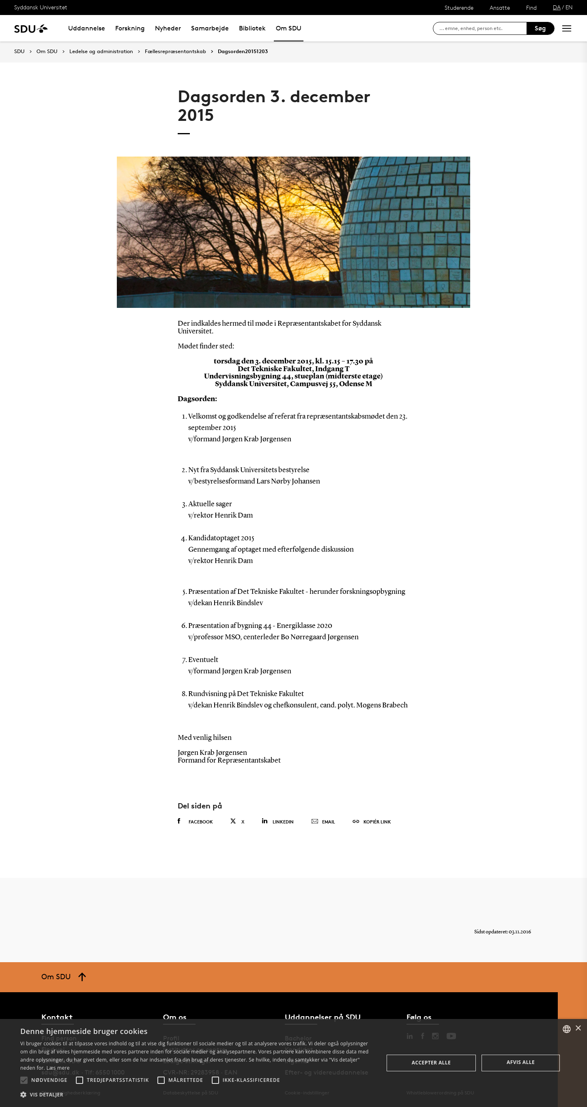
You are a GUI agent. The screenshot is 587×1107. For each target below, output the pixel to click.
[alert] (293, 1063)
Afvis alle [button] (521, 1062)
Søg (540, 28)
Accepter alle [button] (431, 1062)
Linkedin (278, 821)
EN (569, 7)
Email (323, 822)
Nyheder (168, 28)
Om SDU (288, 28)
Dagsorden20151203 (243, 51)
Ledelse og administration (101, 51)
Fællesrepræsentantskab (175, 51)
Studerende (459, 7)
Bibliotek (252, 28)
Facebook (195, 821)
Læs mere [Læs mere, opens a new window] (57, 1067)
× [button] (578, 1028)
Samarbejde (210, 28)
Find (531, 7)
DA (557, 7)
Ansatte (500, 7)
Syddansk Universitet (40, 7)
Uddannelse (86, 28)
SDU (19, 51)
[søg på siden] (483, 28)
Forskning (130, 28)
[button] (24, 1080)
